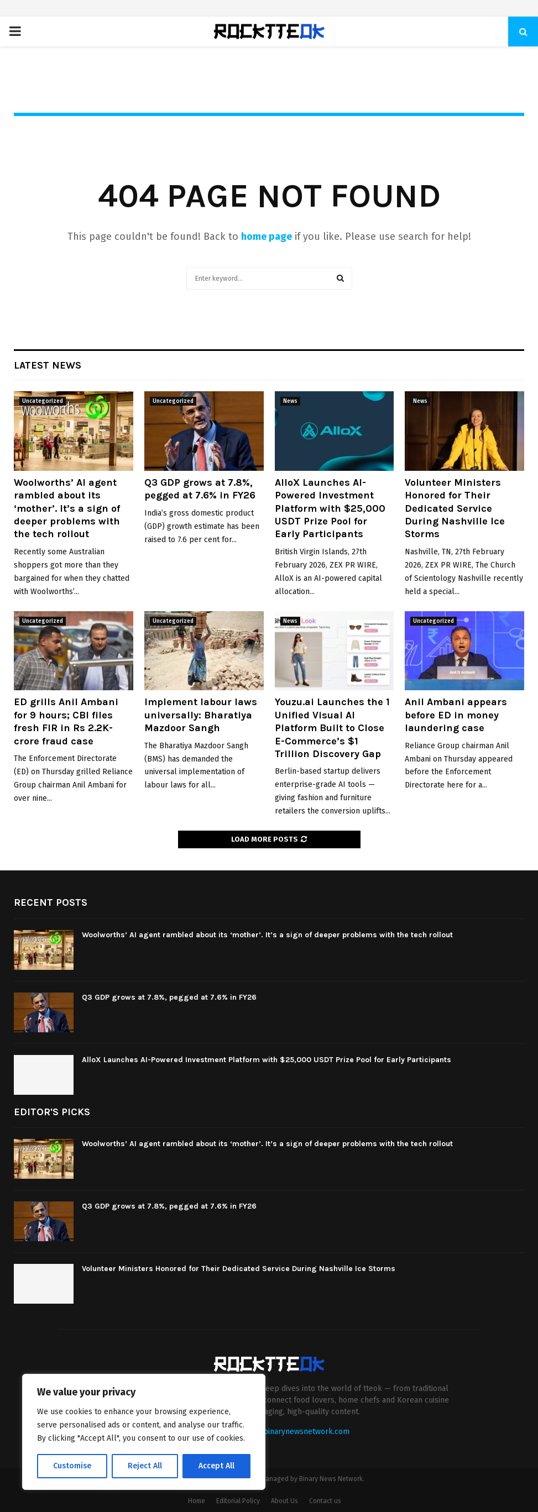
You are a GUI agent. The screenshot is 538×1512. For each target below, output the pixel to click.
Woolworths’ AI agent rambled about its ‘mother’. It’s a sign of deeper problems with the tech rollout (67, 508)
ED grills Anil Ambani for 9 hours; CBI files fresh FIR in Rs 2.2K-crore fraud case (66, 721)
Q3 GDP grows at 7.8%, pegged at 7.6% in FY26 (199, 488)
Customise (72, 1466)
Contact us (325, 1501)
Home (196, 1501)
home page (266, 236)
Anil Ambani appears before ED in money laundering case (460, 715)
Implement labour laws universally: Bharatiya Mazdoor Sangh (200, 715)
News (290, 401)
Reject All (145, 1466)
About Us (284, 1501)
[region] (143, 1432)
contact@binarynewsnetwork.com (289, 1431)
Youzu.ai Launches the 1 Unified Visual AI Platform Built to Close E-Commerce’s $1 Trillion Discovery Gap (332, 728)
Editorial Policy (238, 1501)
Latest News (47, 365)
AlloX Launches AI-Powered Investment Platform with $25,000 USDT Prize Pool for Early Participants (330, 508)
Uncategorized (42, 401)
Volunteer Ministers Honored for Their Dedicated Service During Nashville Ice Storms (455, 508)
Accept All (216, 1466)
